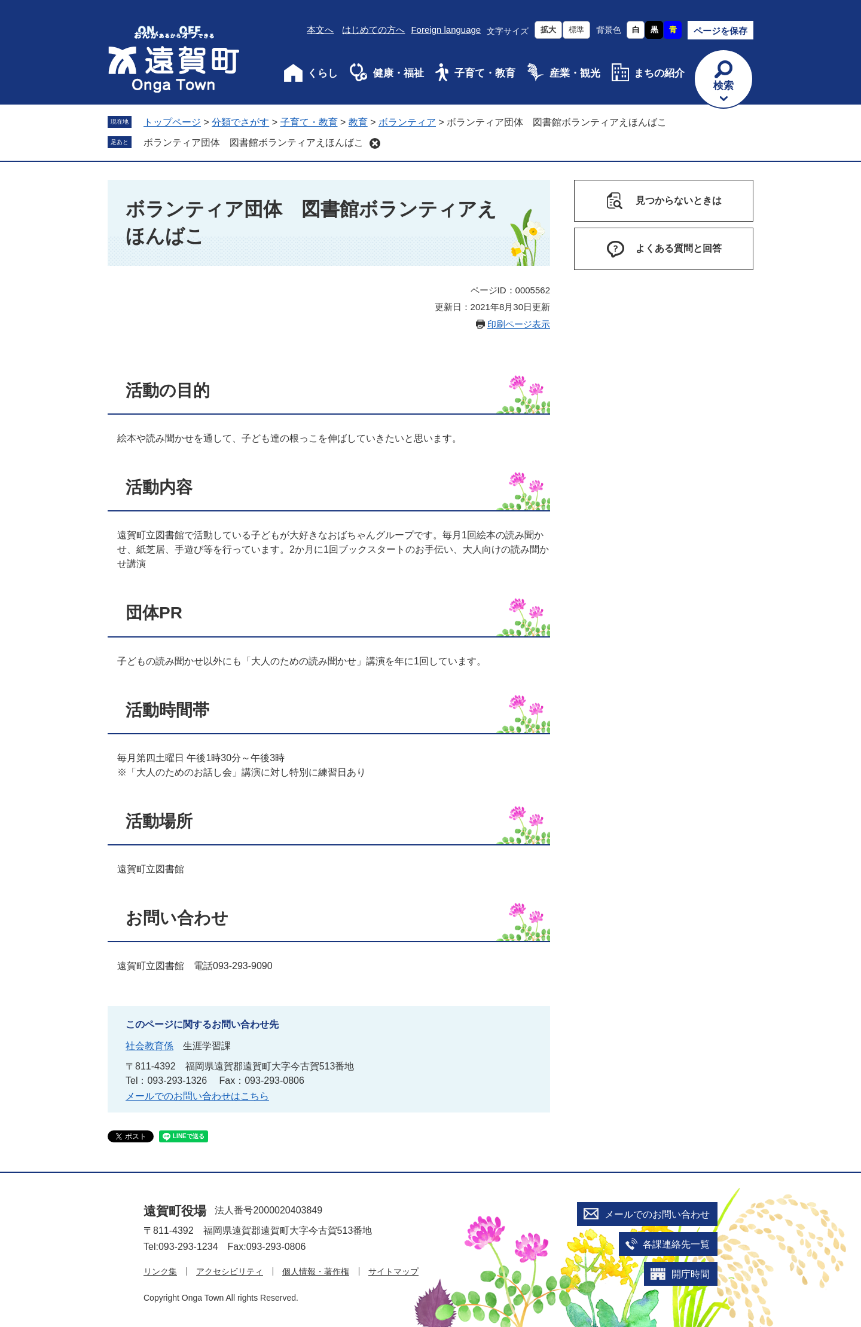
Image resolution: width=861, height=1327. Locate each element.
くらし (322, 73)
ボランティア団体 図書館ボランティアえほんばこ (254, 142)
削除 (375, 143)
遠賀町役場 (175, 1211)
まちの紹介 (659, 73)
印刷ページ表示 (518, 324)
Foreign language (446, 29)
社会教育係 (149, 1046)
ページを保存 (720, 31)
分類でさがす (240, 122)
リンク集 (160, 1271)
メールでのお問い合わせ (657, 1214)
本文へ (320, 29)
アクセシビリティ (229, 1271)
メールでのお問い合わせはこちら (197, 1096)
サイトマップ (393, 1271)
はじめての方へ (373, 29)
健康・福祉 (398, 73)
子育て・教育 (484, 73)
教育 (358, 122)
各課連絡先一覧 (676, 1244)
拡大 (548, 29)
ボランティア (407, 122)
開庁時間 (690, 1274)
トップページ (172, 122)
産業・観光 (574, 73)
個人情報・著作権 (315, 1271)
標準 (576, 29)
